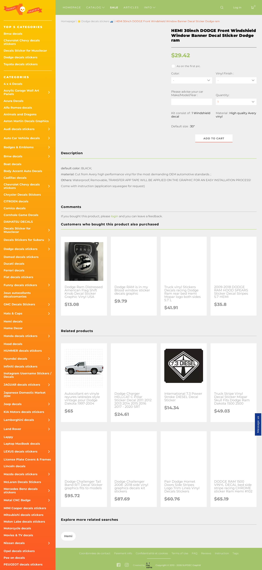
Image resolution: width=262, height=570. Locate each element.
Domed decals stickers (21, 257)
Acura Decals (13, 101)
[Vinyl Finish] (236, 80)
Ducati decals (14, 263)
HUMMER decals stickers (23, 350)
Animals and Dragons (20, 114)
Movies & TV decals (18, 535)
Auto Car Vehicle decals (22, 138)
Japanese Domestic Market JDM (24, 394)
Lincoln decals (14, 466)
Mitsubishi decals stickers (23, 515)
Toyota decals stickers (21, 64)
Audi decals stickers (19, 129)
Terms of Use (180, 553)
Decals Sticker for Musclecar (25, 50)
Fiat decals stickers (18, 277)
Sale (114, 7)
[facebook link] (118, 565)
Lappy (8, 437)
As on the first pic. (186, 66)
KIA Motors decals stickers (24, 412)
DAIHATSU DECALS (18, 221)
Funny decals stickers (20, 285)
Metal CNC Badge (17, 500)
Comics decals (15, 208)
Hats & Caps (13, 313)
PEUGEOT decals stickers (23, 564)
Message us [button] (258, 424)
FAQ (194, 553)
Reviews (206, 553)
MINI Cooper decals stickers (25, 508)
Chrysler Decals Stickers (22, 194)
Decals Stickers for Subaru (24, 240)
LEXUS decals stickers (20, 451)
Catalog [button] (95, 7)
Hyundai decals (15, 358)
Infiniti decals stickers (20, 366)
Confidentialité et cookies (152, 553)
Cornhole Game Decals (21, 215)
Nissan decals (14, 543)
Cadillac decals (15, 177)
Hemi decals (13, 321)
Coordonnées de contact (94, 553)
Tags (236, 553)
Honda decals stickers (20, 336)
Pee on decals (14, 557)
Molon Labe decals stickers (24, 521)
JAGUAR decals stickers (22, 384)
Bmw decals (13, 33)
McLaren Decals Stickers (22, 482)
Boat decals (12, 164)
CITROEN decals (16, 201)
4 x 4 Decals (13, 84)
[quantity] (236, 102)
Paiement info (123, 553)
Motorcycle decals (17, 528)
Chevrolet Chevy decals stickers (22, 42)
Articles (131, 7)
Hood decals (13, 344)
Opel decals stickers (19, 551)
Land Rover (12, 429)
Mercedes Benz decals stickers (21, 490)
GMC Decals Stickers (19, 304)
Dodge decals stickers (20, 57)
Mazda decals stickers (20, 474)
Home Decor (13, 328)
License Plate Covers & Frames (27, 459)
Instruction (222, 553)
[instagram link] (127, 565)
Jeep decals (13, 404)
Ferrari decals (14, 270)
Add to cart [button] (213, 138)
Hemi (68, 536)
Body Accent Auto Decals (23, 171)
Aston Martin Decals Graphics (26, 121)
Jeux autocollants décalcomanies (17, 294)
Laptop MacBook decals (22, 443)
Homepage (72, 7)
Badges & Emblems (19, 147)
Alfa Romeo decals (18, 107)
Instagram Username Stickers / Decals (27, 375)
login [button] (114, 216)
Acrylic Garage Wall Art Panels (21, 92)
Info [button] (149, 7)
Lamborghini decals (19, 420)
